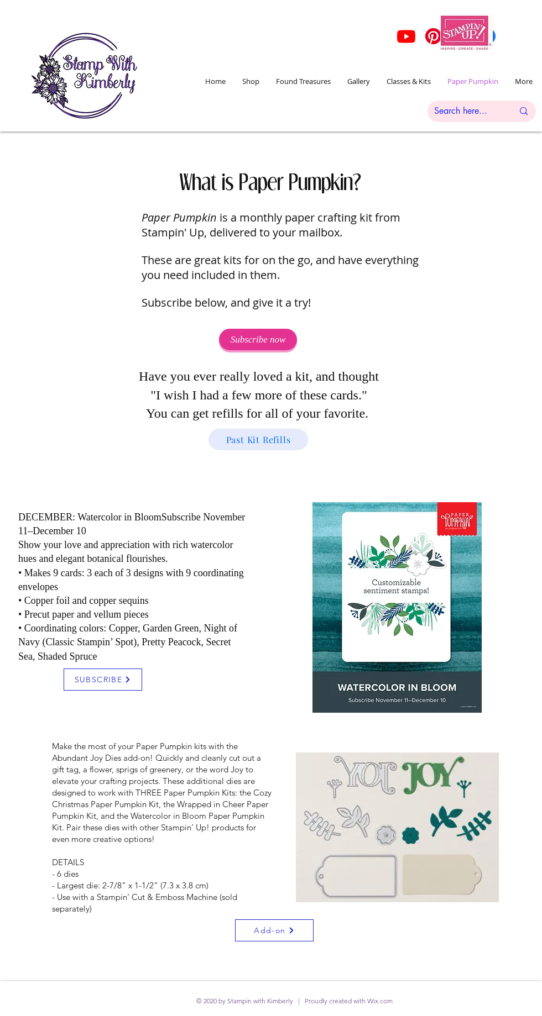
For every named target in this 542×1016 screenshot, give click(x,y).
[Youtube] (406, 36)
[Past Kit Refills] (258, 439)
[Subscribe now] (258, 339)
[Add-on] (274, 930)
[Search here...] (465, 111)
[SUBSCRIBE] (103, 679)
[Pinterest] (433, 36)
